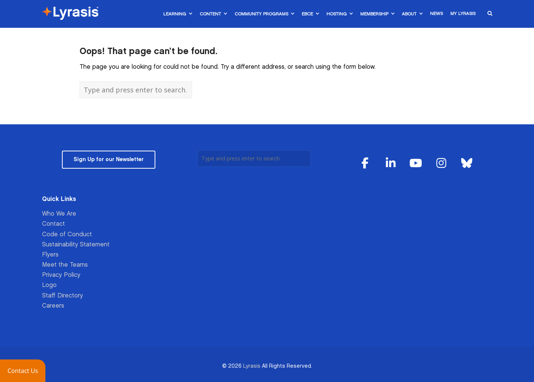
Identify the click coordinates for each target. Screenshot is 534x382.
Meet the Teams (65, 265)
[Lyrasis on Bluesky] (467, 163)
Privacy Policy (61, 275)
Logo (49, 285)
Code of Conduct (67, 234)
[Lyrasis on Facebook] (365, 163)
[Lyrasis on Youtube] (416, 163)
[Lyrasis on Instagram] (441, 163)
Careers (53, 306)
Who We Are (59, 214)
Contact (53, 224)
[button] (22, 370)
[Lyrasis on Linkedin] (390, 163)
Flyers (50, 255)
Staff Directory (62, 296)
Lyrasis (251, 366)
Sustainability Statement (76, 245)
